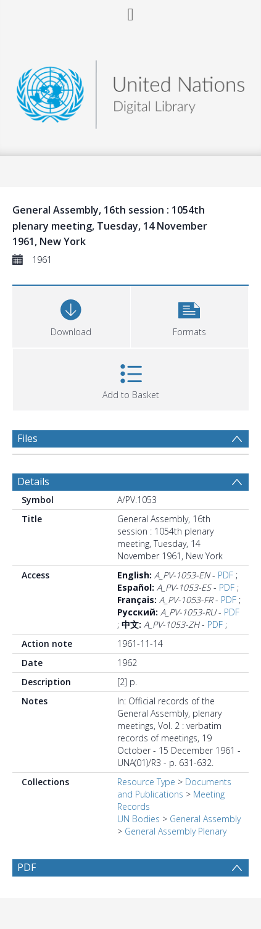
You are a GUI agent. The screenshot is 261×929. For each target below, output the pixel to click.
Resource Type (146, 782)
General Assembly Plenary (175, 831)
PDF (225, 575)
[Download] (71, 315)
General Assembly (205, 819)
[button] (190, 315)
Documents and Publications (174, 788)
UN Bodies (138, 819)
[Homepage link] (130, 91)
